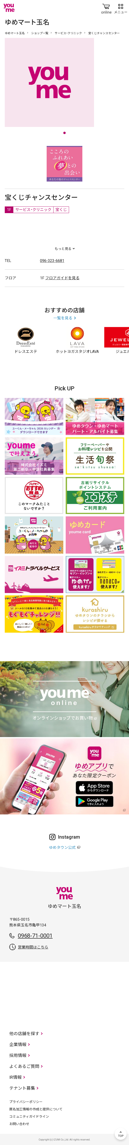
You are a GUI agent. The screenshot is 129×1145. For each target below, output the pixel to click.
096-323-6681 (52, 260)
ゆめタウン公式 (62, 847)
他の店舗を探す (24, 1033)
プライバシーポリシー (26, 1102)
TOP (121, 1134)
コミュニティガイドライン (29, 1116)
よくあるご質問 (24, 1066)
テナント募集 (22, 1088)
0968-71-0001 (35, 935)
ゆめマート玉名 (15, 33)
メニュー (121, 7)
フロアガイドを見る (62, 278)
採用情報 (17, 1055)
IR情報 (15, 1077)
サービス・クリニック (68, 33)
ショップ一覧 (39, 33)
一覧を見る (62, 318)
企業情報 (17, 1044)
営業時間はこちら (33, 947)
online (106, 7)
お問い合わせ (19, 1124)
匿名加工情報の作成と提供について (36, 1109)
